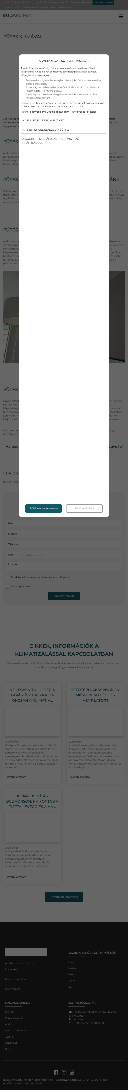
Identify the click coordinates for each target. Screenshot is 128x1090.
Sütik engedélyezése (44, 508)
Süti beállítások (84, 508)
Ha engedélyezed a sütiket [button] (43, 120)
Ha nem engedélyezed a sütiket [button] (46, 129)
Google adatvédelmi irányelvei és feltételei (71, 111)
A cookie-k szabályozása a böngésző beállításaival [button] (50, 140)
